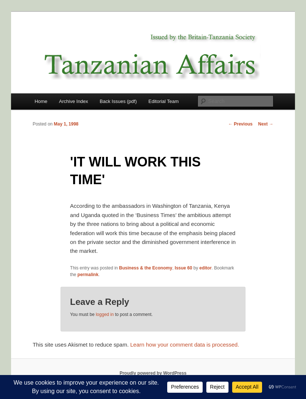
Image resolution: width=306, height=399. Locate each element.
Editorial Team (163, 101)
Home (41, 101)
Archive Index (73, 101)
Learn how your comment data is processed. (184, 344)
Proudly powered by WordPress (153, 373)
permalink (88, 274)
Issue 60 (183, 268)
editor (205, 268)
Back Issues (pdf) (118, 101)
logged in (105, 314)
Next (265, 124)
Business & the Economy (145, 268)
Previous (240, 124)
